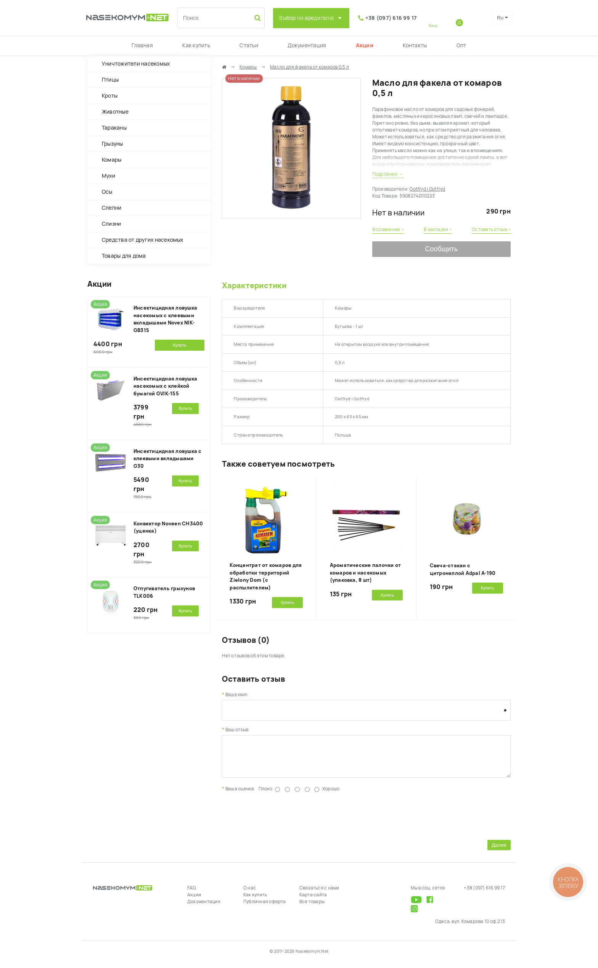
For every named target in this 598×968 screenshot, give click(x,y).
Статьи (249, 45)
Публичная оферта (264, 907)
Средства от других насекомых (142, 239)
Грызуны (112, 143)
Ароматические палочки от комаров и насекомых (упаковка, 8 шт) (365, 572)
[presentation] (280, 820)
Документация (307, 45)
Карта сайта (313, 900)
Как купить (196, 45)
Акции (364, 45)
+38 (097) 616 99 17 (391, 17)
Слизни (111, 223)
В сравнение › (388, 229)
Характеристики (254, 286)
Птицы (110, 79)
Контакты (415, 45)
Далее (499, 851)
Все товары (312, 907)
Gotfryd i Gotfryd (427, 189)
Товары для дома (124, 255)
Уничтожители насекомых (136, 63)
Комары (111, 159)
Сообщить (441, 249)
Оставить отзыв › (491, 229)
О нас (249, 894)
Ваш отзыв (236, 730)
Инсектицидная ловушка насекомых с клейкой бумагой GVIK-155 (165, 386)
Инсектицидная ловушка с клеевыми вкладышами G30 (167, 458)
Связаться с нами (319, 894)
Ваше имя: (236, 695)
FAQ (191, 894)
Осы (107, 191)
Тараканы (114, 127)
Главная (142, 45)
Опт (461, 45)
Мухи (108, 175)
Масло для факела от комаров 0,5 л (309, 67)
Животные (115, 111)
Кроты (109, 95)
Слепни (111, 207)
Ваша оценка (239, 794)
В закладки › (438, 229)
